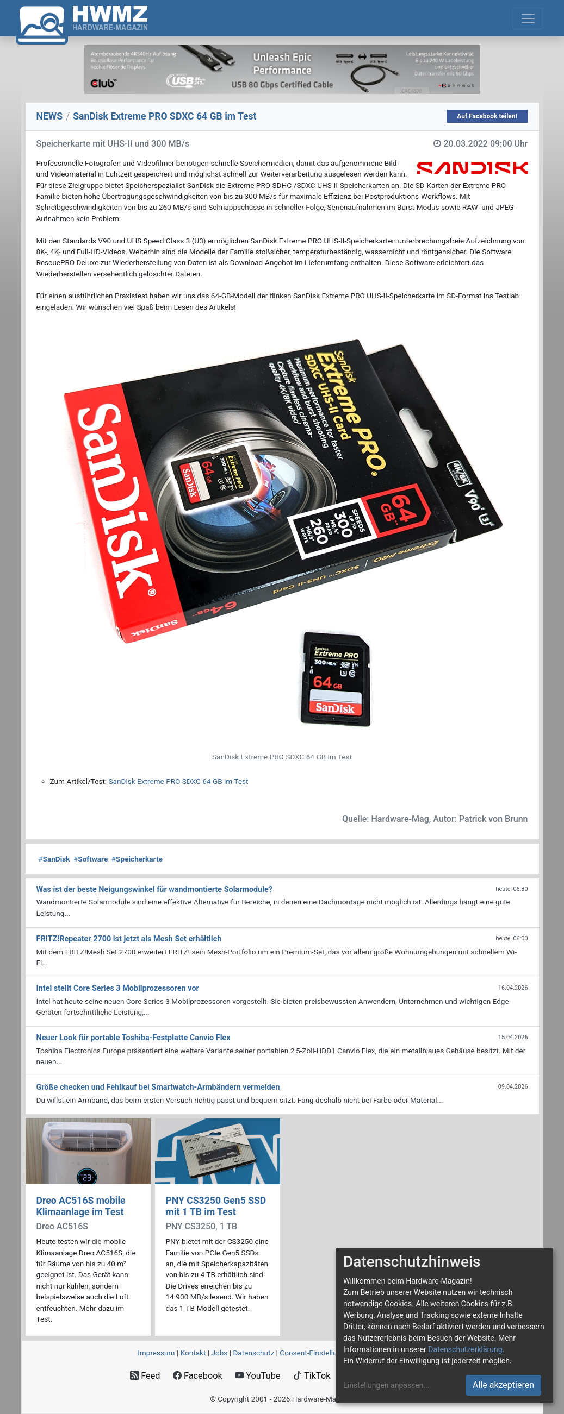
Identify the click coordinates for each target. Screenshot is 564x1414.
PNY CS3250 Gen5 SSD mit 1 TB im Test (216, 1206)
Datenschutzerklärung (465, 1349)
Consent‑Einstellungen (316, 1352)
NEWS (49, 116)
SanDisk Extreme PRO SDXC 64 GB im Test (179, 781)
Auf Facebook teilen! (487, 116)
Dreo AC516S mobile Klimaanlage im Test (81, 1206)
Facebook (197, 1376)
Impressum (156, 1352)
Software (90, 858)
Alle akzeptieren (503, 1385)
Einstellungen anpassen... (386, 1385)
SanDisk (54, 858)
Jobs (219, 1352)
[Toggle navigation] (528, 18)
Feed (145, 1376)
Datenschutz (253, 1352)
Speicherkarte (137, 858)
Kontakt (193, 1352)
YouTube (257, 1376)
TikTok (312, 1376)
